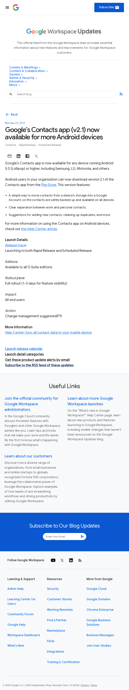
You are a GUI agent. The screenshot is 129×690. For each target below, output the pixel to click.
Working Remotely (60, 610)
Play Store (48, 185)
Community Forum (20, 614)
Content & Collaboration (28, 71)
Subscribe (109, 7)
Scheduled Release (49, 145)
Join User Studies (98, 646)
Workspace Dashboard (23, 635)
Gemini (16, 74)
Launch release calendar (24, 349)
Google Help (16, 625)
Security (53, 589)
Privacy (85, 685)
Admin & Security (23, 78)
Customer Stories (59, 599)
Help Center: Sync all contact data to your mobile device (48, 333)
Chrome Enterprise (100, 610)
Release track (15, 245)
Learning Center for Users (21, 601)
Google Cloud (96, 589)
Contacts (11, 145)
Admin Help (15, 589)
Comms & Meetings (24, 67)
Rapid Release (27, 145)
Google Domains (98, 599)
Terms (94, 685)
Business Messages (100, 635)
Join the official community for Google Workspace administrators (31, 404)
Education (17, 81)
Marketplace (56, 631)
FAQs (50, 641)
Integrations (55, 652)
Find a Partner (57, 620)
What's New (15, 646)
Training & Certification (63, 662)
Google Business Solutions (98, 622)
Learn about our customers (28, 456)
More (14, 85)
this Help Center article (39, 229)
